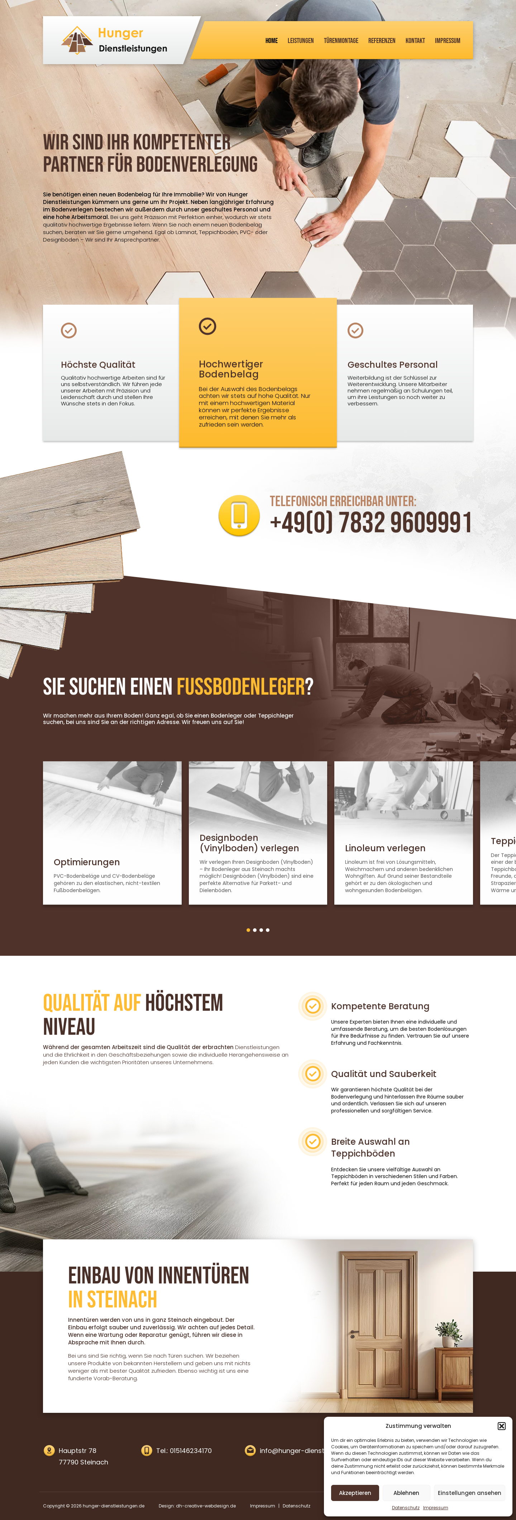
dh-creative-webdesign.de (206, 1506)
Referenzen (382, 41)
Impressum (435, 1508)
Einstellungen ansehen (469, 1493)
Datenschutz (406, 1508)
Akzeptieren (355, 1493)
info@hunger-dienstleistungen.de (313, 1450)
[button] (501, 1426)
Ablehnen (406, 1493)
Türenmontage (341, 41)
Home (272, 41)
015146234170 (191, 1450)
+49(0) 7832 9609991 (371, 544)
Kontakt (415, 41)
